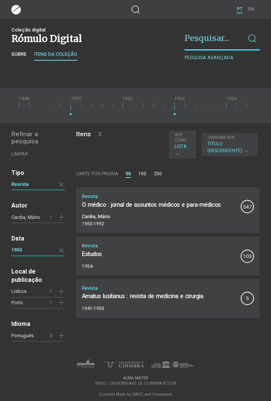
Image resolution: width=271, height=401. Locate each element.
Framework (162, 394)
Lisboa (19, 291)
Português (22, 335)
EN (251, 9)
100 (142, 173)
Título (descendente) (228, 144)
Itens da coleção (55, 54)
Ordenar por (220, 137)
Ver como (181, 137)
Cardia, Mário (25, 217)
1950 (16, 250)
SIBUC (137, 394)
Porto (17, 302)
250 (158, 173)
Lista (181, 144)
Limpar (19, 154)
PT (240, 9)
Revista (20, 184)
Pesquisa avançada (209, 57)
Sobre (19, 54)
